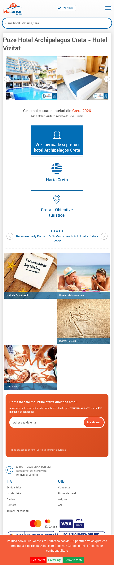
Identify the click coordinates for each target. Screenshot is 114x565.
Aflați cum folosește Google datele (63, 546)
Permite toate (73, 560)
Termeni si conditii (27, 474)
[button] (31, 78)
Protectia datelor (68, 493)
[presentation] (57, 438)
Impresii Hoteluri (67, 340)
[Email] (46, 422)
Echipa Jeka (14, 487)
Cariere (11, 499)
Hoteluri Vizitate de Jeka (71, 295)
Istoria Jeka (14, 493)
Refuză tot (38, 560)
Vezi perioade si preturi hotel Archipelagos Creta (57, 147)
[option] (31, 78)
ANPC (61, 505)
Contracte (64, 487)
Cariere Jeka (12, 386)
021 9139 (67, 8)
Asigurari (63, 499)
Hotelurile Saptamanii (17, 295)
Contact (11, 505)
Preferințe (54, 560)
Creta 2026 (81, 110)
